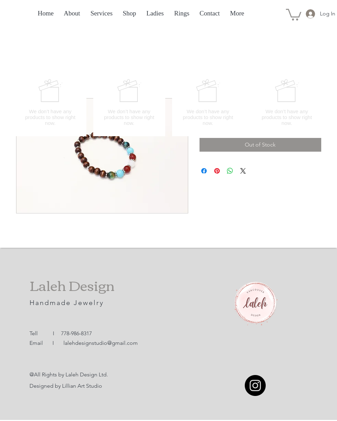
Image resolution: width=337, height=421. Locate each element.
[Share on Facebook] (204, 171)
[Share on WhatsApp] (230, 171)
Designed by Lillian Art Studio (65, 386)
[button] (293, 14)
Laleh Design (72, 284)
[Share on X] (243, 171)
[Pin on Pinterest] (217, 171)
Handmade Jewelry (68, 303)
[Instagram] (255, 385)
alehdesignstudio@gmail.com (101, 343)
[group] (169, 102)
